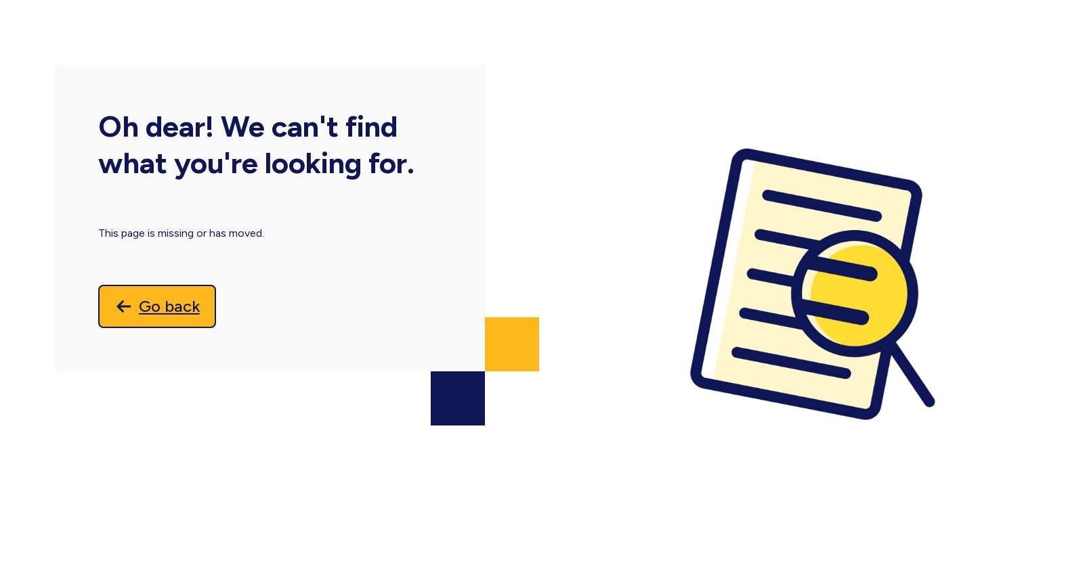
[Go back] (157, 306)
